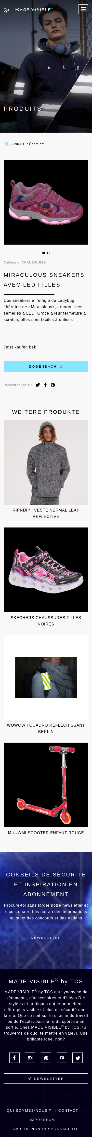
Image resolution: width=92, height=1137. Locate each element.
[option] (46, 202)
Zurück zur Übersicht (24, 144)
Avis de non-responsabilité (46, 1129)
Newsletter (46, 938)
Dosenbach (46, 366)
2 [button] (48, 253)
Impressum (42, 1120)
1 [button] (43, 253)
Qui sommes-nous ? (29, 1110)
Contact (68, 1110)
